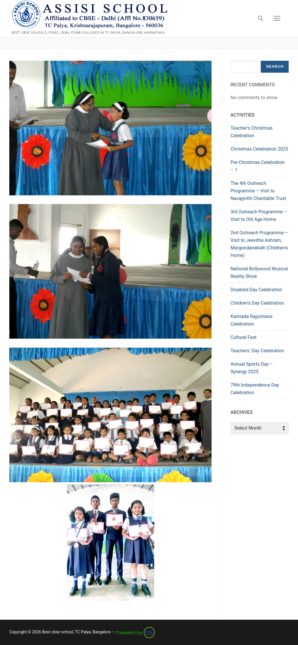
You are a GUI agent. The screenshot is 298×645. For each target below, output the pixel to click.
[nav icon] (277, 18)
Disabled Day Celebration (256, 289)
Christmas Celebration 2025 (259, 149)
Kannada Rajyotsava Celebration (251, 320)
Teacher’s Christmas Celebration (251, 131)
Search (274, 66)
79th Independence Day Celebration (254, 388)
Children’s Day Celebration (257, 303)
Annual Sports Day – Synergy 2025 (251, 367)
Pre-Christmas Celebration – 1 (257, 166)
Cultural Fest (243, 337)
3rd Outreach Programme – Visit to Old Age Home (258, 215)
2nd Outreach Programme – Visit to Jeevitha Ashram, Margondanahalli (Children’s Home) (259, 244)
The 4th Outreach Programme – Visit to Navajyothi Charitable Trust (258, 191)
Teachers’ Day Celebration (257, 350)
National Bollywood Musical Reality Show (259, 272)
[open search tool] (260, 18)
